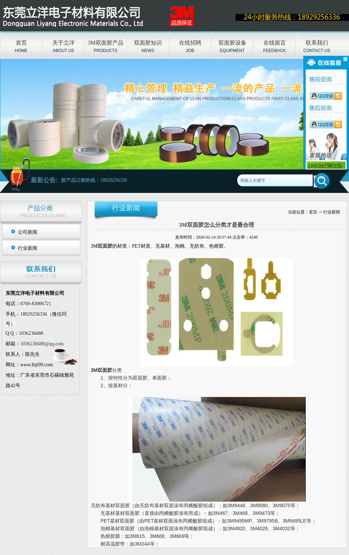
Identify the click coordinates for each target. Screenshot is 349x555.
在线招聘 (190, 43)
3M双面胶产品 (105, 43)
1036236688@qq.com (42, 343)
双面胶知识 (148, 43)
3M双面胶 (101, 246)
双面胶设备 (232, 43)
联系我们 (317, 43)
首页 (21, 43)
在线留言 (274, 43)
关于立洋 (63, 43)
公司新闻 (27, 232)
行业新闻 (27, 248)
